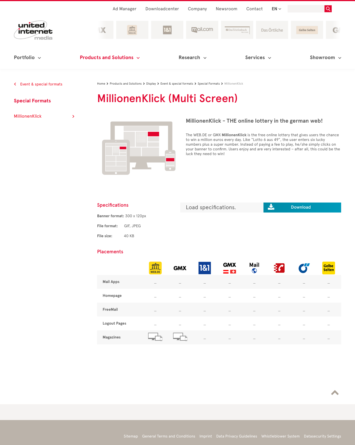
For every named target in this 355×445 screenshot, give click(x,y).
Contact (254, 9)
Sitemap (131, 436)
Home (103, 83)
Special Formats (32, 101)
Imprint (205, 436)
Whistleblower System (280, 436)
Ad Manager (124, 9)
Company (197, 9)
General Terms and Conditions (168, 436)
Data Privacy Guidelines (236, 436)
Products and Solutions (128, 83)
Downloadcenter (162, 9)
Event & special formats (38, 84)
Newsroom (226, 9)
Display (153, 83)
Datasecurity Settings (322, 436)
